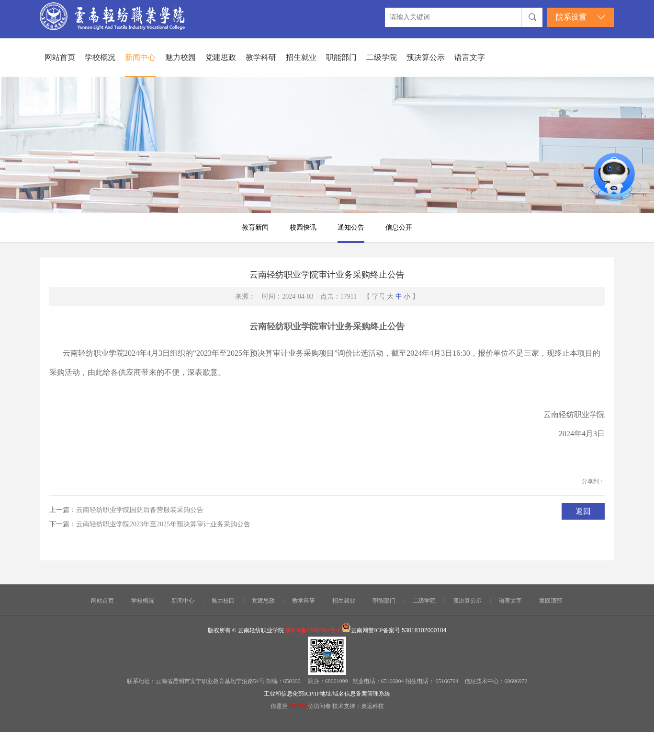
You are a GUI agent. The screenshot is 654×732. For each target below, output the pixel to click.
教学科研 (261, 57)
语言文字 (469, 57)
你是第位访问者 (301, 706)
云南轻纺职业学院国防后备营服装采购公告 (139, 509)
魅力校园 (180, 57)
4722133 (298, 706)
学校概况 (100, 57)
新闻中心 (140, 57)
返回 (583, 511)
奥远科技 (372, 706)
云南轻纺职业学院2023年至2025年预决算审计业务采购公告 (163, 524)
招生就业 (301, 57)
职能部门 (341, 57)
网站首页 (60, 57)
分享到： (593, 481)
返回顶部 (550, 600)
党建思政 (220, 57)
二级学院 (381, 57)
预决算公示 (425, 57)
